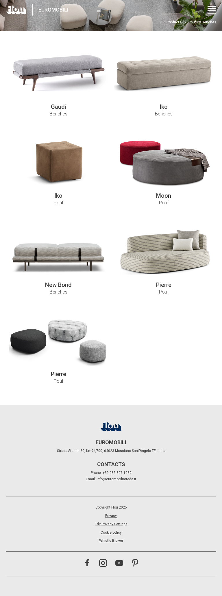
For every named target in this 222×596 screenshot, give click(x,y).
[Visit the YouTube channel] (119, 563)
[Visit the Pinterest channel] (135, 563)
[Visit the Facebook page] (87, 563)
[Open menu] (212, 9)
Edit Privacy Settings (111, 524)
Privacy (111, 516)
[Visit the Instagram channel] (103, 563)
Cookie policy (111, 532)
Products (174, 22)
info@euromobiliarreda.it (116, 479)
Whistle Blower (111, 541)
